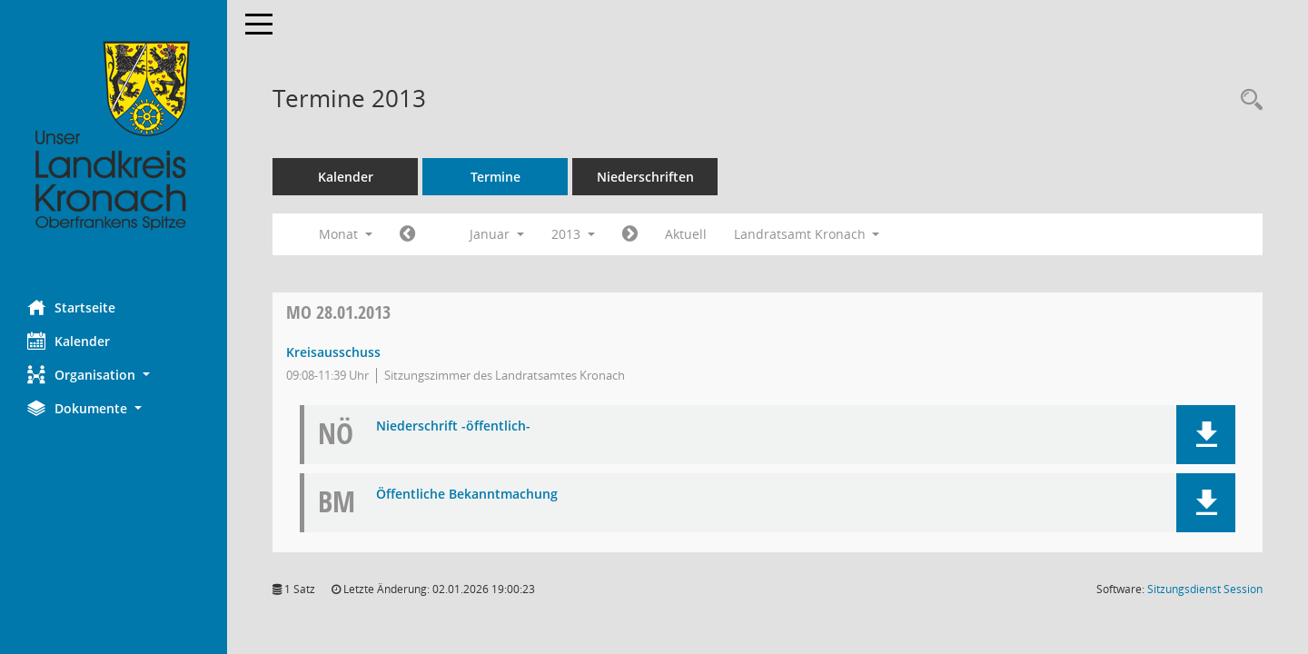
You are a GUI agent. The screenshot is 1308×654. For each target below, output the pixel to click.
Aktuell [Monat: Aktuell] (686, 234)
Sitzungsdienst (1205, 589)
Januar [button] (497, 234)
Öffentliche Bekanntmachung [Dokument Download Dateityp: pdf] (467, 494)
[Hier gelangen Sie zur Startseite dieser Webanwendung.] (113, 136)
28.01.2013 (338, 312)
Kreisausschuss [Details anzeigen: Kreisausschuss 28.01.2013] (333, 352)
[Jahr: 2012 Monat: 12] (407, 234)
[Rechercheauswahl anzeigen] (1247, 100)
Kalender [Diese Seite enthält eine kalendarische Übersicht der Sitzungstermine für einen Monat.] (68, 341)
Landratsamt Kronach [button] (807, 234)
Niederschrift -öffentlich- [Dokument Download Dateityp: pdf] (453, 426)
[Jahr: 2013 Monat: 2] (630, 234)
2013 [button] (573, 234)
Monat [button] (345, 234)
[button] (113, 374)
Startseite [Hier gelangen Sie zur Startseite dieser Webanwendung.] (71, 307)
